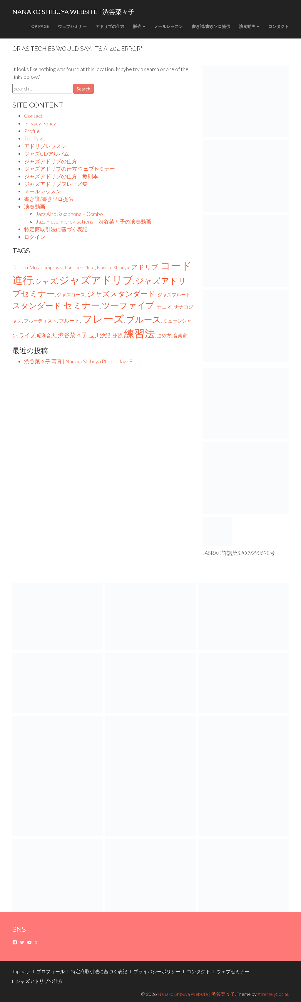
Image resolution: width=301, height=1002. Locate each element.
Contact (33, 116)
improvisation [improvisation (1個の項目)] (58, 267)
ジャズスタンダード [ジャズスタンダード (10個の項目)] (121, 293)
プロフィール (50, 971)
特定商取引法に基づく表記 (56, 229)
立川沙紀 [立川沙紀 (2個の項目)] (100, 335)
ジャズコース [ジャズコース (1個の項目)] (71, 294)
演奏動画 (249, 26)
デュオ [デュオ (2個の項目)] (164, 306)
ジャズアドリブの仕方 (50, 161)
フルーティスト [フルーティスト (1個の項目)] (40, 320)
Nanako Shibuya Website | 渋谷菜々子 (73, 12)
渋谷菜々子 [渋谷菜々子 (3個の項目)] (72, 335)
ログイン (34, 237)
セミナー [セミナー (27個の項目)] (81, 305)
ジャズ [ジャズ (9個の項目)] (46, 281)
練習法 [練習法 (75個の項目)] (139, 333)
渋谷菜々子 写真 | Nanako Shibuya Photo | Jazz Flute (82, 361)
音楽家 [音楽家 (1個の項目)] (180, 335)
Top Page (39, 26)
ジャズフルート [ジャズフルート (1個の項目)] (174, 294)
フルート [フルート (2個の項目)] (69, 320)
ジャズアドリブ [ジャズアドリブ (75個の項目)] (96, 280)
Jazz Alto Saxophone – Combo (69, 214)
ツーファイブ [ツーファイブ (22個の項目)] (128, 305)
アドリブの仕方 (110, 26)
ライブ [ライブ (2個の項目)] (27, 335)
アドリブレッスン (45, 146)
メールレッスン (168, 26)
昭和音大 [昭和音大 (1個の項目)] (46, 335)
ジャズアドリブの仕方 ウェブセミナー (69, 168)
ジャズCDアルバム (46, 153)
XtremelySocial (272, 994)
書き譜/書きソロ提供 (211, 26)
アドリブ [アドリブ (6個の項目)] (144, 267)
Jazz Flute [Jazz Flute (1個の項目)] (84, 267)
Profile (32, 131)
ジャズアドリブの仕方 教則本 (61, 176)
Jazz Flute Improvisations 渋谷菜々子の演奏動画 (93, 221)
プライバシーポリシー (156, 971)
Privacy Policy (40, 123)
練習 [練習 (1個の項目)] (117, 335)
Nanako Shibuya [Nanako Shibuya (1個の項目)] (113, 267)
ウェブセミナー (72, 26)
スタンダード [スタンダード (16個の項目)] (36, 305)
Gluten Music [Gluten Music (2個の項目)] (27, 267)
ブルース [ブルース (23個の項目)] (143, 319)
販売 (139, 26)
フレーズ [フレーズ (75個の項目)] (103, 319)
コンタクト (278, 26)
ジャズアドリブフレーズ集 (56, 184)
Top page (21, 971)
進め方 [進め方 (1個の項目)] (164, 335)
